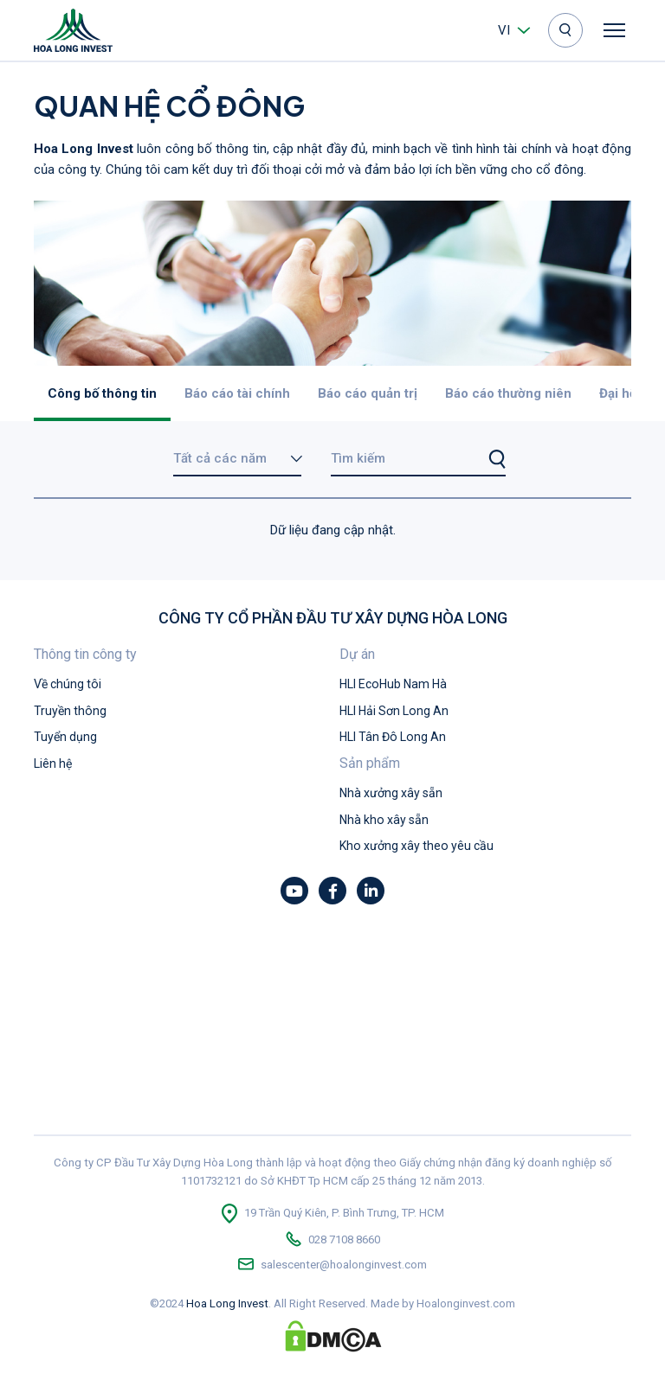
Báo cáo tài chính (237, 393)
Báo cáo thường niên (508, 393)
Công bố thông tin (102, 393)
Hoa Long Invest (227, 1303)
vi (504, 30)
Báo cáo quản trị (367, 393)
